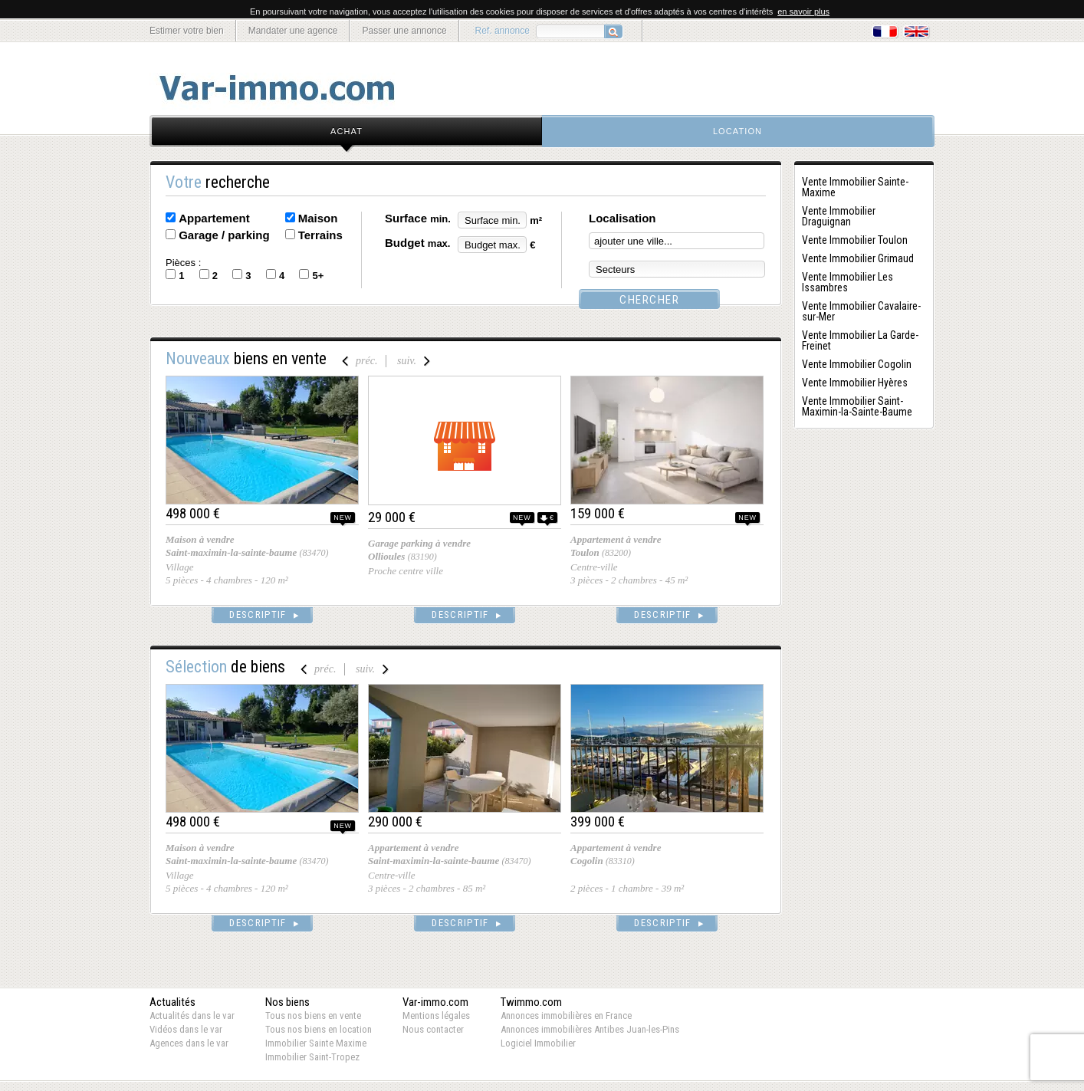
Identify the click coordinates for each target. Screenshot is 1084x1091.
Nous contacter (433, 1029)
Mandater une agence (293, 30)
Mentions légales (436, 1015)
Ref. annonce (502, 30)
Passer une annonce (404, 30)
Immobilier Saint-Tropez (312, 1057)
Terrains (320, 235)
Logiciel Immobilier (538, 1043)
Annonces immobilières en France (566, 1015)
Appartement (214, 218)
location (737, 131)
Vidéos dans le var (185, 1029)
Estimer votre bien (186, 30)
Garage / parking (224, 235)
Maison (318, 218)
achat (346, 131)
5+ (318, 275)
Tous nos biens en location (318, 1029)
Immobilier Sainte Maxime (315, 1043)
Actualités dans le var (192, 1015)
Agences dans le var (188, 1043)
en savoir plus (803, 11)
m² (536, 220)
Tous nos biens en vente (313, 1015)
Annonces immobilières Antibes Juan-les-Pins (590, 1029)
